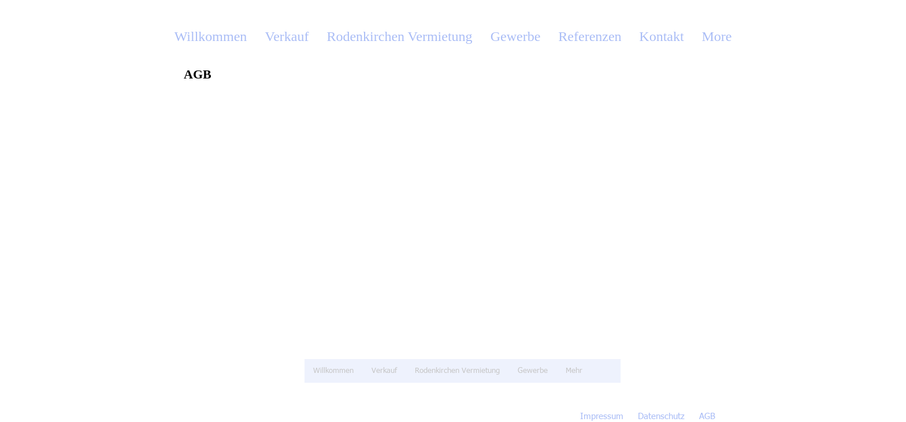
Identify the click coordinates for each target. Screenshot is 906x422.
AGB (707, 416)
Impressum (601, 416)
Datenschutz (661, 416)
